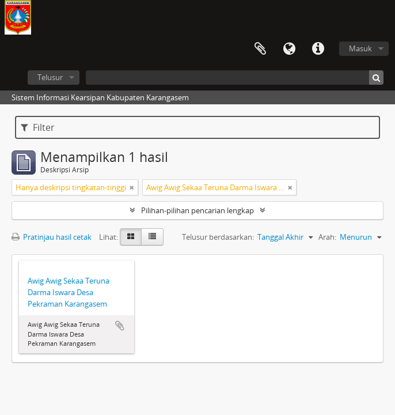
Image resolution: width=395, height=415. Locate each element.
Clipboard (260, 49)
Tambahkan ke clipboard (120, 325)
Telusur (50, 77)
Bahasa (289, 49)
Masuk (360, 48)
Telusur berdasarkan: (218, 237)
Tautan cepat (317, 49)
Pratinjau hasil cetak (52, 237)
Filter (38, 127)
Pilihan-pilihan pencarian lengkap (197, 210)
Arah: (327, 237)
